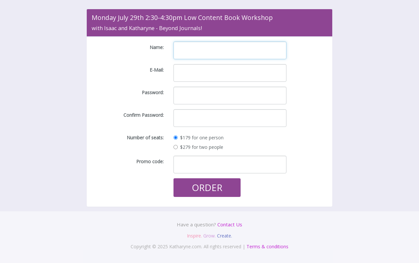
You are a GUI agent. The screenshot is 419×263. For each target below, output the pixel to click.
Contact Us (229, 224)
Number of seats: (145, 137)
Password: (153, 92)
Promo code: (150, 161)
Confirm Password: (143, 115)
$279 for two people (198, 147)
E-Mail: (157, 70)
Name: (157, 47)
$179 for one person (198, 137)
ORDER (207, 187)
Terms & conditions (267, 246)
